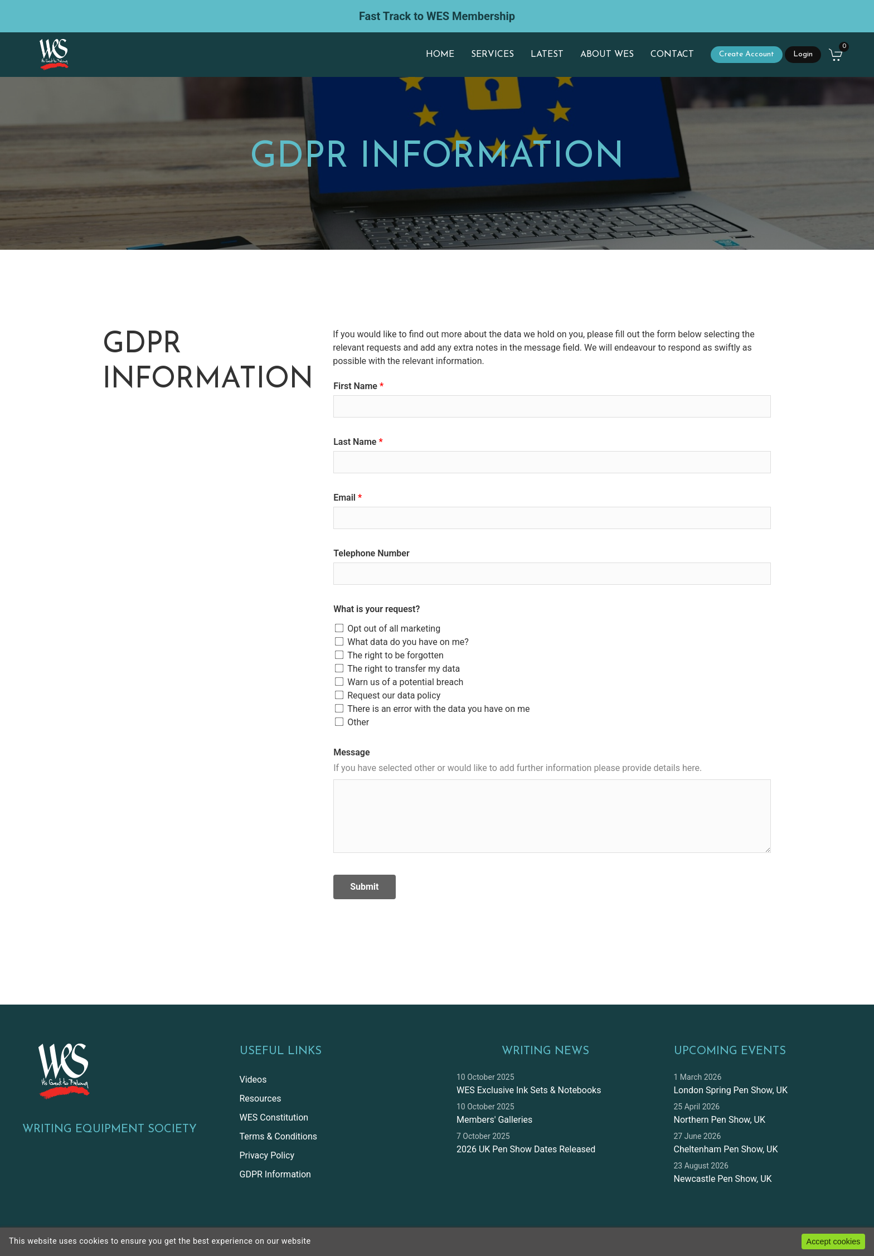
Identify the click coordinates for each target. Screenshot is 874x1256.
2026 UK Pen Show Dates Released (526, 1149)
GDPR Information (275, 1174)
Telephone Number (371, 553)
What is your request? (376, 609)
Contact (672, 54)
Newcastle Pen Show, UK (723, 1178)
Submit (364, 886)
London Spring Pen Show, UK (731, 1090)
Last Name (354, 442)
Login (803, 54)
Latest (547, 54)
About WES (607, 54)
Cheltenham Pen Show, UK (726, 1149)
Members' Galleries (494, 1119)
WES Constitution (274, 1117)
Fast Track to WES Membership (437, 16)
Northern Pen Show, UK (719, 1119)
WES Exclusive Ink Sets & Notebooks (529, 1090)
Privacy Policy (267, 1155)
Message (351, 752)
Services (492, 54)
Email (344, 497)
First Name (355, 386)
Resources (260, 1098)
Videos (253, 1079)
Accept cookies (834, 1241)
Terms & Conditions (279, 1136)
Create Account (746, 54)
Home (440, 54)
